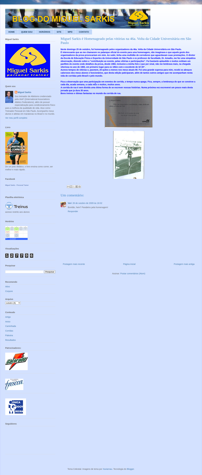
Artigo (8, 317)
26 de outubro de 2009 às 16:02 (87, 203)
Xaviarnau (107, 469)
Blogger (130, 469)
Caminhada (10, 326)
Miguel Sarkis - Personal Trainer (17, 185)
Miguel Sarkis (24, 92)
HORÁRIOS (44, 32)
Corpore (9, 291)
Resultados (10, 340)
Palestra (9, 335)
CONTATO (84, 32)
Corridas (9, 331)
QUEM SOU (26, 32)
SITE (59, 32)
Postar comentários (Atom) (132, 273)
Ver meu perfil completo (16, 118)
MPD (70, 32)
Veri (70, 203)
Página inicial (129, 264)
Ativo (7, 286)
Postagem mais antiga (184, 264)
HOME (11, 32)
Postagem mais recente (74, 264)
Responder (73, 211)
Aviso (7, 321)
